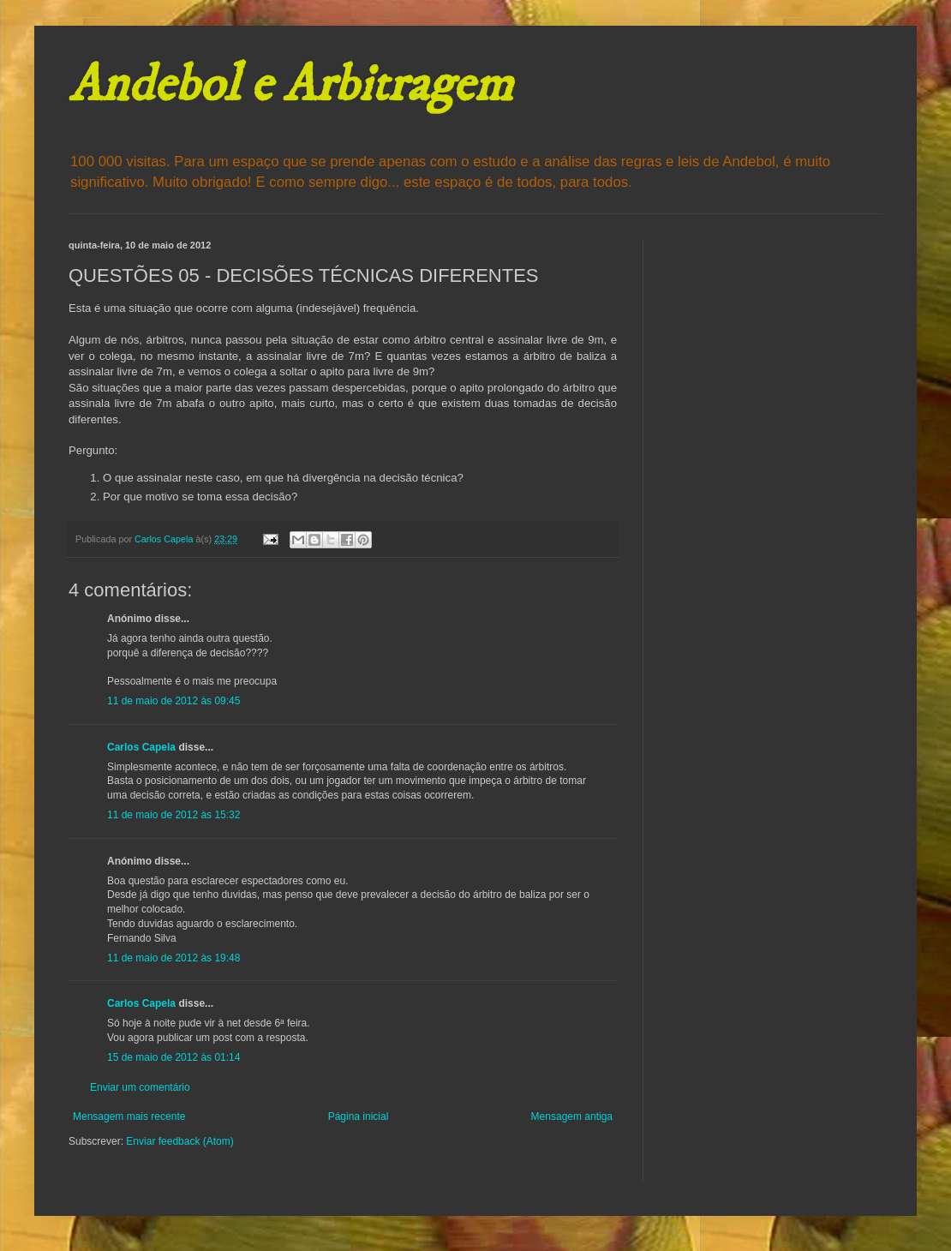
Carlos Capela (141, 747)
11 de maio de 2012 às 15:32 (173, 815)
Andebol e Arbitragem (290, 85)
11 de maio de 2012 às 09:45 (173, 701)
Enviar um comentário (140, 1087)
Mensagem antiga (572, 1116)
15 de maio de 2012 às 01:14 (173, 1057)
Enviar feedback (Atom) (179, 1141)
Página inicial (358, 1116)
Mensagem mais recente (129, 1116)
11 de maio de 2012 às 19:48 (173, 958)
